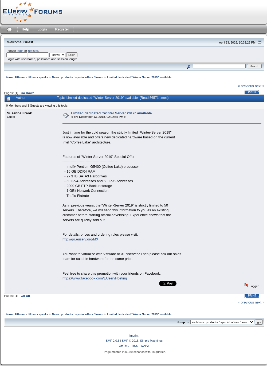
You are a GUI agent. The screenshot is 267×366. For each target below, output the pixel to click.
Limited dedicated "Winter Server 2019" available (111, 113)
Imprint (134, 335)
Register (62, 29)
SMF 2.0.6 (112, 340)
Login (42, 29)
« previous (246, 86)
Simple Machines (151, 340)
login (20, 50)
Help (25, 29)
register (33, 50)
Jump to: (183, 322)
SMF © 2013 (130, 340)
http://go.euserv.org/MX (80, 239)
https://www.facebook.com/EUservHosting (94, 278)
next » (259, 86)
